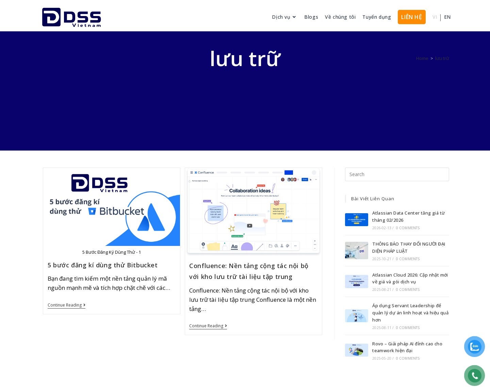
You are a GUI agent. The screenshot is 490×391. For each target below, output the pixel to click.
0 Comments (408, 227)
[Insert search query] (397, 174)
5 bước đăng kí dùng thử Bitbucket (103, 265)
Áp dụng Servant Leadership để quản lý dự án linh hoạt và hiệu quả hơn (410, 312)
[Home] (422, 58)
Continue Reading (66, 305)
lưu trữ (442, 58)
